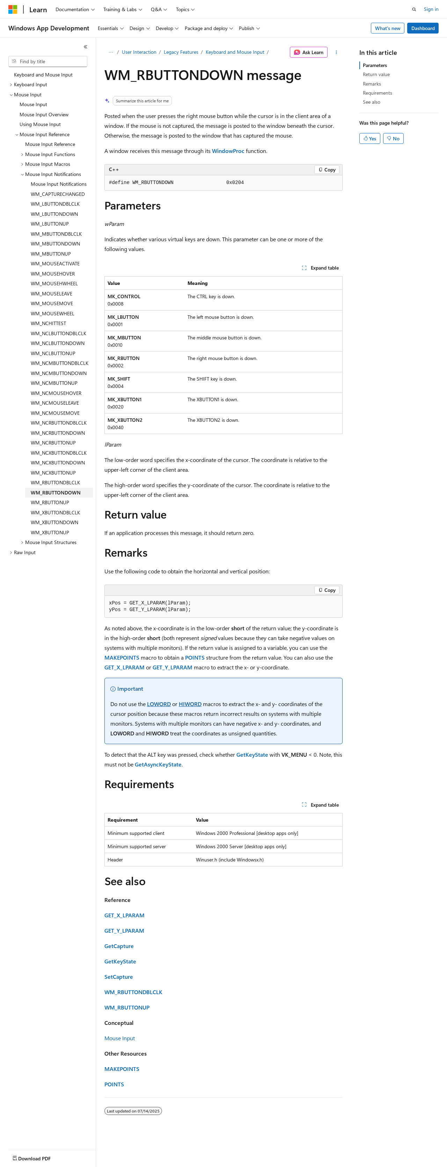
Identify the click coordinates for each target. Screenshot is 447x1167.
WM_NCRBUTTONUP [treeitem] (53, 442)
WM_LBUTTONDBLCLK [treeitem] (55, 203)
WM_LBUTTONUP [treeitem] (50, 223)
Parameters (375, 65)
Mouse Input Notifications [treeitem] (59, 184)
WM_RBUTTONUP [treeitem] (50, 502)
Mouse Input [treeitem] (33, 104)
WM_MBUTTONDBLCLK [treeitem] (56, 233)
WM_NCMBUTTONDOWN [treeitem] (59, 373)
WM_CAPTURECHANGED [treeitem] (58, 194)
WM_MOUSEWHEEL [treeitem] (52, 313)
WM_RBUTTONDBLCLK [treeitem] (55, 482)
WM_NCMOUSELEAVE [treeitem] (55, 402)
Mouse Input (119, 1038)
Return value (376, 74)
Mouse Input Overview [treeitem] (44, 114)
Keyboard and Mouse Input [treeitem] (43, 74)
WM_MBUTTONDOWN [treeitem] (55, 243)
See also (371, 101)
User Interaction (139, 52)
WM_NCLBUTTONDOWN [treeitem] (58, 343)
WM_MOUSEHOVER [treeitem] (53, 273)
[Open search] (414, 9)
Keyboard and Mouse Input (235, 52)
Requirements (377, 92)
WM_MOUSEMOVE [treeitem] (52, 303)
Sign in (431, 9)
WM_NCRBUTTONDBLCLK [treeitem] (59, 422)
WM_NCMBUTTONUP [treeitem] (54, 383)
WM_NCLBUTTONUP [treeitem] (53, 353)
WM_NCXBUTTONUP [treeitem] (53, 472)
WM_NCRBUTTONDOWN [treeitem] (58, 433)
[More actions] (336, 52)
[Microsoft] (12, 9)
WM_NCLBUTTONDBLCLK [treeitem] (58, 333)
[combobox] (47, 61)
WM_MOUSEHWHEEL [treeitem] (54, 283)
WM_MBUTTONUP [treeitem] (51, 253)
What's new (388, 28)
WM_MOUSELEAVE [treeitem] (51, 293)
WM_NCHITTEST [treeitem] (48, 323)
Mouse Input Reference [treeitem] (50, 144)
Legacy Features (181, 52)
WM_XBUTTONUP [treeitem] (50, 532)
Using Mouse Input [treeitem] (40, 124)
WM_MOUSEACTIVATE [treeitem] (55, 263)
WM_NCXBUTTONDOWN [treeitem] (58, 462)
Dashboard (423, 28)
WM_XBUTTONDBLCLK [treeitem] (55, 512)
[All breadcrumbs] (110, 52)
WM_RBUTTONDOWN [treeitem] (56, 492)
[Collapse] (85, 47)
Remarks (372, 83)
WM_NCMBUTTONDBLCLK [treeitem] (59, 363)
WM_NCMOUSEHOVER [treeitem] (56, 393)
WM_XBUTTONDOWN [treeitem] (54, 522)
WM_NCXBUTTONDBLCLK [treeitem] (59, 452)
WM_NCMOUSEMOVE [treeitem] (55, 413)
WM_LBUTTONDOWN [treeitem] (54, 214)
